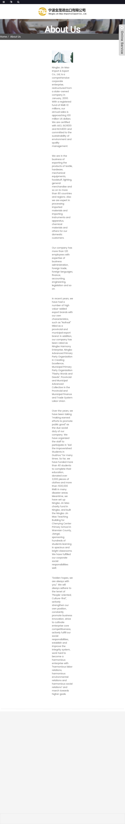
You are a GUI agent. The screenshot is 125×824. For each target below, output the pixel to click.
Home (3, 36)
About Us (15, 36)
